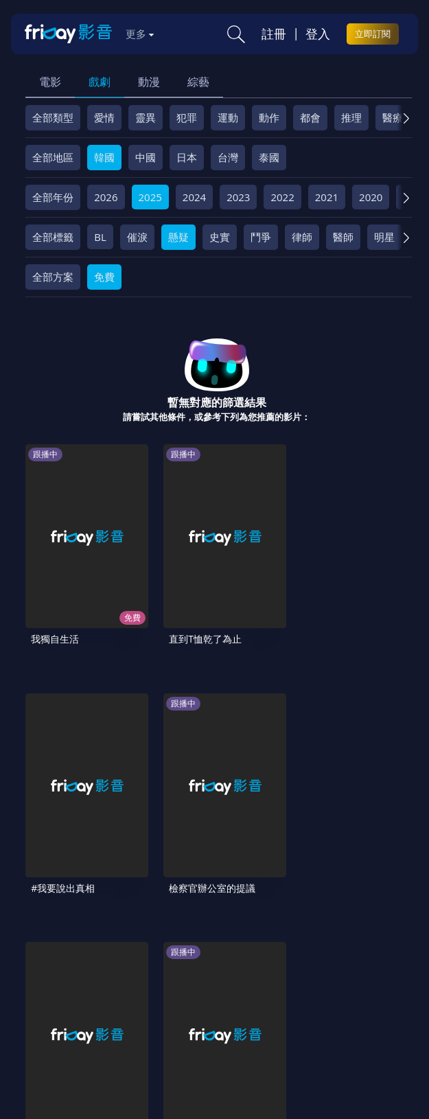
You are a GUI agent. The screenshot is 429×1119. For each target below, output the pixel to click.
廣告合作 (236, 980)
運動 (228, 117)
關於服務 (50, 957)
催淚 (137, 237)
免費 (104, 277)
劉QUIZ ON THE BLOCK (151, 767)
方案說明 (160, 957)
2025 (150, 197)
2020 (370, 197)
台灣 (228, 157)
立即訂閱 (373, 33)
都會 (310, 117)
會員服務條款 (281, 957)
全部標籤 (52, 237)
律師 (302, 237)
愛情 (104, 117)
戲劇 (100, 81)
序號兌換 (105, 957)
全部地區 (52, 157)
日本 (186, 157)
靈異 (145, 117)
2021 (326, 197)
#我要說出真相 (254, 574)
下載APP (290, 980)
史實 (219, 237)
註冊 (274, 33)
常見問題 (215, 957)
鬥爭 (261, 237)
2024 (194, 197)
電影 (50, 81)
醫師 (343, 237)
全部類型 (52, 117)
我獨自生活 (55, 574)
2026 (105, 197)
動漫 (149, 81)
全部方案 (52, 277)
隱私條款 (346, 957)
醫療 (392, 117)
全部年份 (52, 197)
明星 (384, 237)
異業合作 (116, 980)
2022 (282, 197)
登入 (317, 33)
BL (100, 237)
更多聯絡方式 (334, 1058)
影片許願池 (176, 980)
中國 (145, 157)
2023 (238, 197)
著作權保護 (56, 980)
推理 (351, 117)
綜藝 (198, 81)
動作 (269, 117)
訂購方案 (343, 980)
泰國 (269, 157)
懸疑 (178, 237)
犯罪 (186, 117)
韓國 (104, 157)
